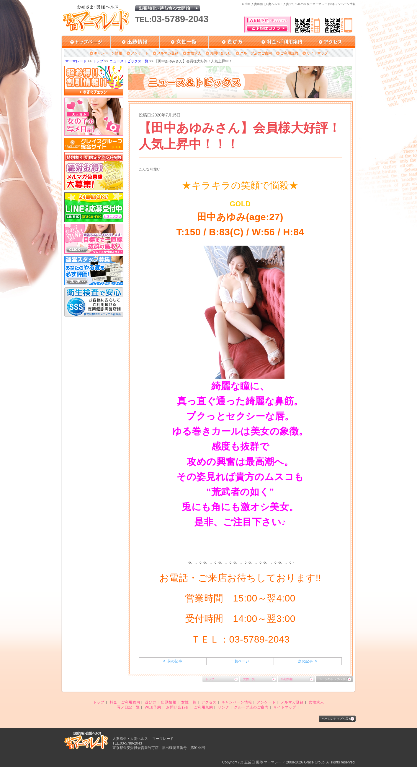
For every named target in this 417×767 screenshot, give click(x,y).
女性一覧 (249, 679)
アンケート (139, 53)
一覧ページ (240, 661)
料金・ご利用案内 (124, 702)
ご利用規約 (289, 53)
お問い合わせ (220, 53)
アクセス (209, 702)
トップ (98, 61)
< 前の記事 (172, 661)
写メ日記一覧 (128, 707)
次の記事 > (307, 661)
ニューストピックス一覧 (128, 61)
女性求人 (194, 53)
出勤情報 (287, 679)
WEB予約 (153, 707)
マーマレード (75, 61)
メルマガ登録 (167, 53)
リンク (223, 707)
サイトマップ (317, 53)
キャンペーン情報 (108, 53)
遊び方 (150, 702)
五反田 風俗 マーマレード (264, 762)
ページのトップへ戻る (333, 679)
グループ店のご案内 (256, 53)
